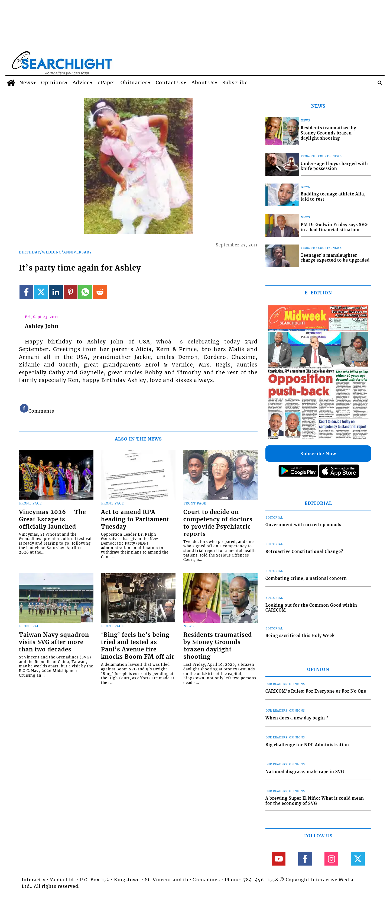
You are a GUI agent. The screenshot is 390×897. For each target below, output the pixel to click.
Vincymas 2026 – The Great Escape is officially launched (52, 519)
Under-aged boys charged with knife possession (334, 166)
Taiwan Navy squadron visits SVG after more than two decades (54, 642)
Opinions (53, 83)
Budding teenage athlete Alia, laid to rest (333, 197)
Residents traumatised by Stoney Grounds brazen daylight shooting (217, 645)
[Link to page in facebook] (26, 292)
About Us (203, 83)
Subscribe (235, 83)
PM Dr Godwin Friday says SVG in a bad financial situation (334, 227)
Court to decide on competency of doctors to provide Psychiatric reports (218, 523)
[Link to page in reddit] (100, 292)
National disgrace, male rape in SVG (304, 771)
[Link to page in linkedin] (56, 292)
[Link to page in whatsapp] (85, 292)
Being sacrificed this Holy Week (300, 635)
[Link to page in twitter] (41, 292)
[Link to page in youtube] (278, 859)
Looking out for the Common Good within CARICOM (311, 608)
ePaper (107, 83)
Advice (81, 83)
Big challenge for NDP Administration (307, 744)
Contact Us (170, 83)
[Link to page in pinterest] (70, 292)
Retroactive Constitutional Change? (304, 551)
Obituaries (134, 83)
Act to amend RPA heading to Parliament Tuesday (135, 519)
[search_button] (380, 83)
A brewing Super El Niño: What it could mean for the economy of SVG (314, 801)
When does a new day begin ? (296, 718)
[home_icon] (11, 83)
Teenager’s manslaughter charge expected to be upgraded (335, 258)
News (26, 83)
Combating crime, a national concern (306, 578)
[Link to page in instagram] (331, 859)
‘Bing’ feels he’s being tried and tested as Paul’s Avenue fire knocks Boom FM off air (137, 645)
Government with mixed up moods (303, 524)
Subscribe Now (318, 453)
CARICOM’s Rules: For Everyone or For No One (315, 691)
